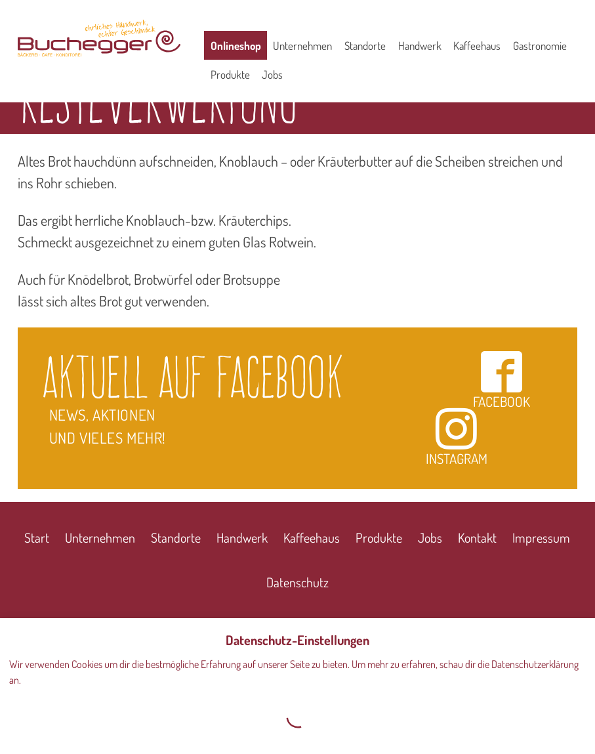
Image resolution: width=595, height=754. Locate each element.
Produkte (230, 74)
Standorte (365, 45)
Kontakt (477, 537)
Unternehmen (302, 45)
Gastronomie (540, 45)
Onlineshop (236, 45)
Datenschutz (297, 582)
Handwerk (419, 45)
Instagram (456, 436)
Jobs (272, 74)
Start (36, 537)
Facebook (501, 379)
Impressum (541, 537)
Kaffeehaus (477, 45)
